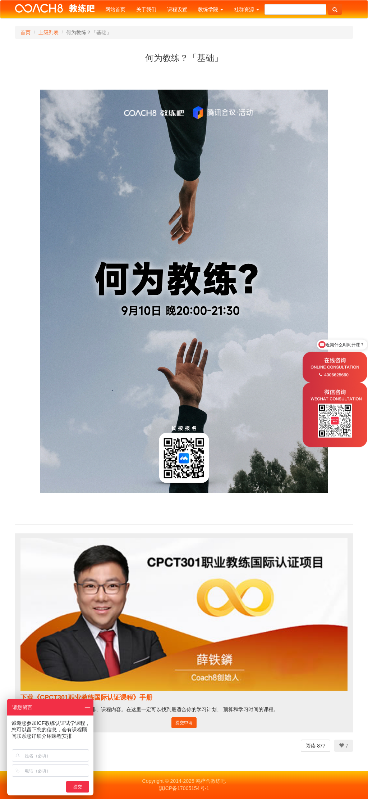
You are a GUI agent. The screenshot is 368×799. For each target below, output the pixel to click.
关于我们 (146, 9)
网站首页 (115, 9)
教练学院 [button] (210, 9)
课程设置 (177, 9)
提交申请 (184, 722)
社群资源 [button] (246, 9)
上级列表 (48, 32)
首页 (25, 32)
